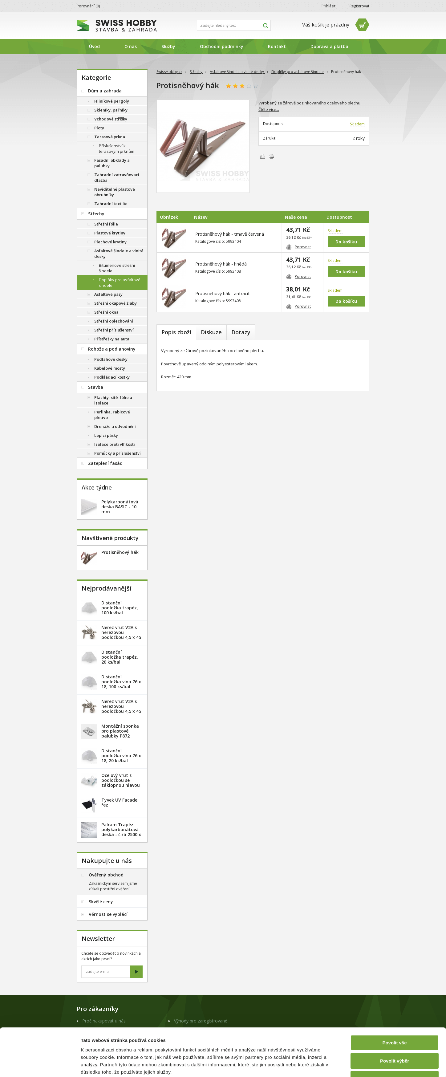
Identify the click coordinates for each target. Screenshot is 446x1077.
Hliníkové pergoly (111, 101)
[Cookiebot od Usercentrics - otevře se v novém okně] (40, 1065)
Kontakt (277, 46)
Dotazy (240, 332)
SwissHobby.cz (169, 71)
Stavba (95, 387)
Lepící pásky (106, 435)
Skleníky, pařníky (111, 110)
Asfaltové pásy (108, 294)
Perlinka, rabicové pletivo (112, 414)
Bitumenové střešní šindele (117, 268)
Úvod (94, 46)
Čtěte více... (268, 109)
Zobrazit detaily (325, 1064)
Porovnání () (88, 6)
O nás (130, 46)
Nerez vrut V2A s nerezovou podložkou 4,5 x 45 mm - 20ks (121, 634)
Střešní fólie (106, 224)
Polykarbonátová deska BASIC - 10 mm (119, 506)
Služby (168, 46)
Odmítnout (394, 1037)
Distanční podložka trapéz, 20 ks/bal (119, 657)
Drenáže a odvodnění (115, 426)
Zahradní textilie (111, 203)
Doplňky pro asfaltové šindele (297, 71)
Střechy (196, 71)
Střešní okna (106, 312)
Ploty (99, 128)
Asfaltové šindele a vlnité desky (237, 71)
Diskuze (211, 332)
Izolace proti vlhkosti (114, 444)
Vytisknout (271, 156)
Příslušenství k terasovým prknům (116, 148)
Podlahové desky (111, 359)
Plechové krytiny (110, 242)
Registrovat (359, 6)
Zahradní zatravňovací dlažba (116, 177)
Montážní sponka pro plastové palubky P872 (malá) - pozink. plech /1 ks (120, 736)
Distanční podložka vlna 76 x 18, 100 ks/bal (121, 681)
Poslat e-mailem (263, 156)
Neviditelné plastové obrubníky (114, 191)
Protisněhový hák (120, 552)
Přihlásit (328, 6)
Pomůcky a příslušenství (117, 453)
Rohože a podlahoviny (112, 349)
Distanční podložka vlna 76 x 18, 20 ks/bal (121, 755)
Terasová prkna (109, 137)
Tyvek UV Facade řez (119, 802)
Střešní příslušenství (114, 330)
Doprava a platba (329, 46)
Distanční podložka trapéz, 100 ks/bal (119, 608)
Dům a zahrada (105, 91)
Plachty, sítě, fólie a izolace (113, 400)
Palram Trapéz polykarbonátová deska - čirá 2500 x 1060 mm (121, 832)
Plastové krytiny (109, 233)
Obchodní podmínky (221, 46)
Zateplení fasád (105, 463)
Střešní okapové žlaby (115, 303)
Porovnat (298, 247)
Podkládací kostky (112, 377)
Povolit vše (394, 1001)
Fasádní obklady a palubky (112, 163)
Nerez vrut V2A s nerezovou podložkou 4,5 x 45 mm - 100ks (121, 708)
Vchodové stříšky (110, 119)
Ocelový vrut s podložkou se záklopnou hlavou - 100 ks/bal (120, 782)
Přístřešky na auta (111, 339)
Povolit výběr (394, 1019)
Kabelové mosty (109, 368)
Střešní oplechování (113, 321)
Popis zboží (176, 332)
